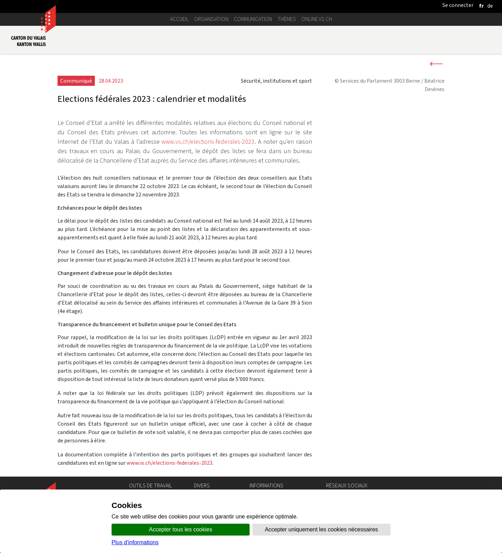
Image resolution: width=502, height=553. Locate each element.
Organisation (211, 19)
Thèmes (286, 19)
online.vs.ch (317, 19)
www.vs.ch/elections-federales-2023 (207, 141)
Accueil (179, 19)
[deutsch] (490, 5)
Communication (253, 19)
